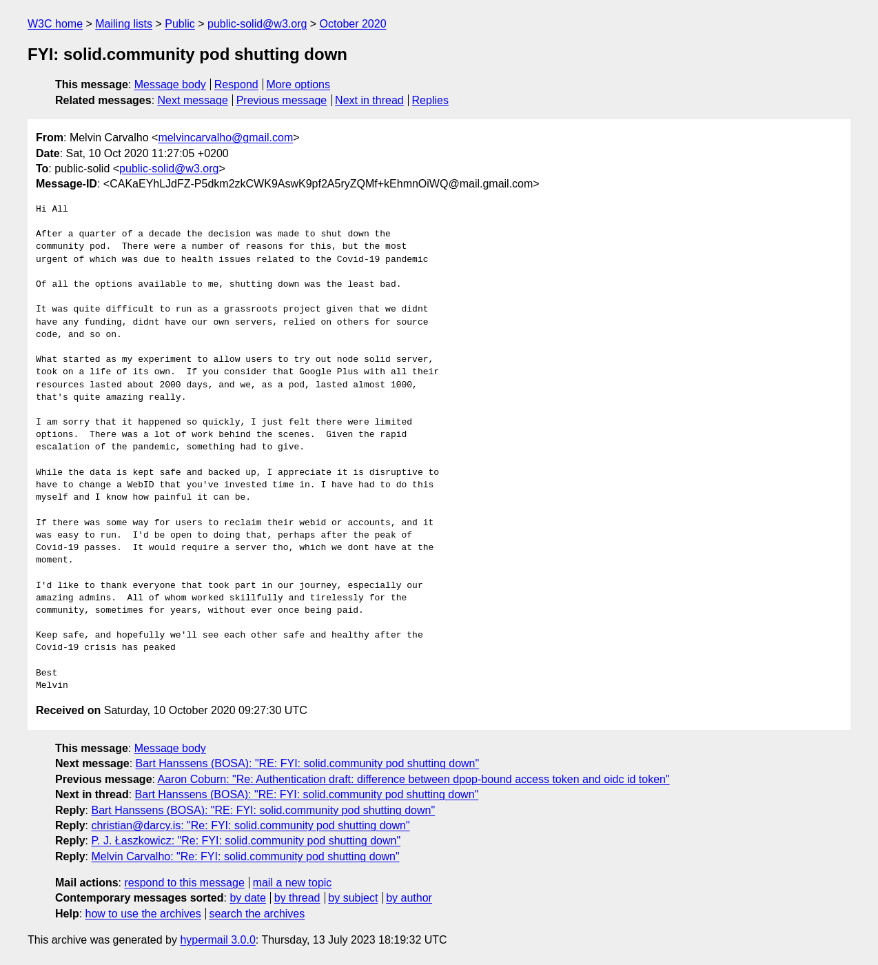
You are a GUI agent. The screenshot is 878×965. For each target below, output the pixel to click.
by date (247, 898)
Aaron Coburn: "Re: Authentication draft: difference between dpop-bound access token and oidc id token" (414, 779)
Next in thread (369, 100)
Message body (170, 84)
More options (299, 84)
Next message (193, 100)
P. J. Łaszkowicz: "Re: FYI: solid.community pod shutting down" (245, 840)
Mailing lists (123, 24)
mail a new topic (292, 882)
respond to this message (184, 882)
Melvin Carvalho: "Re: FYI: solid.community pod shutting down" (245, 856)
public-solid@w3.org (257, 24)
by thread (297, 898)
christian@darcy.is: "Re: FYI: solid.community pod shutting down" (250, 825)
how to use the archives (143, 914)
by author (409, 898)
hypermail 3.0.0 (217, 940)
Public (180, 24)
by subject (353, 898)
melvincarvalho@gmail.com (225, 137)
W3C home (55, 24)
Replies (430, 100)
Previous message (281, 100)
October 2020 (353, 24)
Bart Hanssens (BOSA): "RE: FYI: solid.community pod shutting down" (308, 763)
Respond (236, 84)
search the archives (257, 914)
